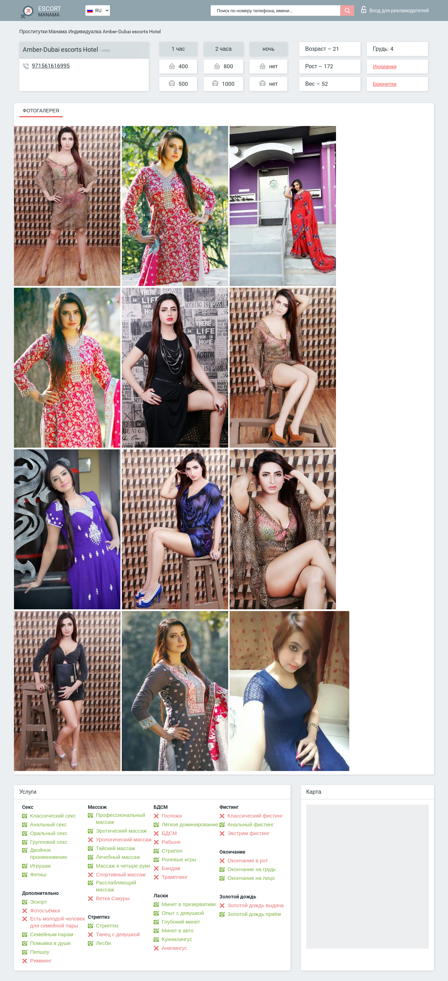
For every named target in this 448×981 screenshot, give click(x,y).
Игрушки (40, 866)
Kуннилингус (177, 939)
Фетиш (38, 874)
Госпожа (172, 816)
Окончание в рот (247, 860)
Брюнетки (384, 84)
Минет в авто (178, 930)
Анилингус (174, 948)
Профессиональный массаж (120, 818)
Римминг (40, 961)
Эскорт (38, 902)
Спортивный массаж (121, 874)
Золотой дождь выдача (255, 905)
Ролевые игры (179, 859)
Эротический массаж (121, 831)
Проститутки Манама (43, 31)
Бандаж (171, 868)
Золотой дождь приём (254, 914)
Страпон (172, 851)
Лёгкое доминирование (190, 824)
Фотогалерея (41, 110)
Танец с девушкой (118, 934)
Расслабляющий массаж (116, 886)
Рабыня (171, 842)
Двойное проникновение (48, 853)
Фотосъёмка (45, 911)
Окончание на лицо (251, 878)
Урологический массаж (124, 839)
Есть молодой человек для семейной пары (57, 922)
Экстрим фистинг (248, 833)
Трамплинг (175, 877)
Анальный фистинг (250, 824)
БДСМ (169, 833)
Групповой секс (48, 842)
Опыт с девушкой (183, 913)
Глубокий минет (181, 922)
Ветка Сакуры (113, 898)
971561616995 (51, 65)
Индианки (385, 66)
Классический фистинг (254, 816)
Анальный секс (48, 824)
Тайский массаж (115, 848)
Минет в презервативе (189, 904)
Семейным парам (51, 934)
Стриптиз (107, 926)
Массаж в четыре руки (123, 866)
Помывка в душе (50, 943)
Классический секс (53, 816)
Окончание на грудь (251, 869)
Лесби (103, 943)
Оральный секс (48, 833)
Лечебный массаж (118, 857)
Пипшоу (39, 952)
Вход (395, 9)
